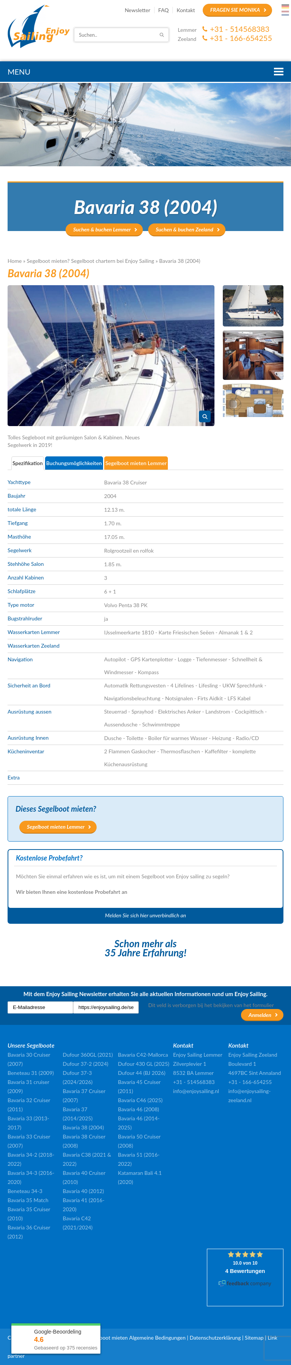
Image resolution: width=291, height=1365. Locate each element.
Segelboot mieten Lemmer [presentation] (136, 463)
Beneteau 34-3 (25, 1191)
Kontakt (186, 10)
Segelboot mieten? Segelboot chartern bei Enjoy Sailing (90, 261)
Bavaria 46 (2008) (138, 1109)
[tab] (28, 463)
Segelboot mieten (107, 1337)
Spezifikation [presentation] (28, 463)
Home (15, 261)
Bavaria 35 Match (28, 1200)
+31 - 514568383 (239, 28)
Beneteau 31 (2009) (31, 1073)
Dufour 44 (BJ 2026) (141, 1073)
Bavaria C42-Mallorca (143, 1054)
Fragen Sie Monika (235, 9)
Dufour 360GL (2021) (88, 1054)
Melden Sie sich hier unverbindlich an (145, 915)
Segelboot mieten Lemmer (55, 826)
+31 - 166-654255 (241, 37)
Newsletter (137, 10)
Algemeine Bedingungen (157, 1337)
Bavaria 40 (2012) (83, 1191)
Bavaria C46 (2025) (140, 1100)
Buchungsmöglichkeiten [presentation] (74, 463)
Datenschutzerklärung (215, 1337)
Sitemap (254, 1337)
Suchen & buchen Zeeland (184, 229)
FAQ (163, 10)
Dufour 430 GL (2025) (143, 1063)
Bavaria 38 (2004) (83, 1127)
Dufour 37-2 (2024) (85, 1063)
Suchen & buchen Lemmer (102, 229)
